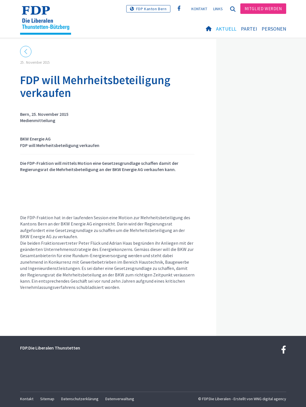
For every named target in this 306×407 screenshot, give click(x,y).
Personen (274, 28)
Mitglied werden (263, 8)
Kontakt (199, 8)
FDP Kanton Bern (151, 8)
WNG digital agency (270, 398)
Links (218, 8)
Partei (249, 28)
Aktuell (226, 28)
